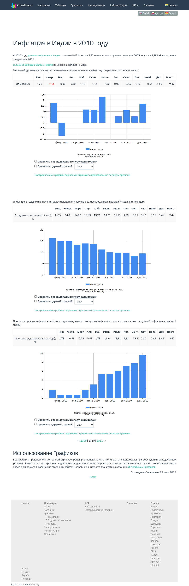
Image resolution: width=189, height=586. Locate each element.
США (153, 551)
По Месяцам (53, 516)
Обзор (47, 506)
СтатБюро (21, 5)
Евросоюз (155, 527)
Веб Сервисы (92, 506)
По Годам (51, 523)
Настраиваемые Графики (99, 509)
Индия (171, 5)
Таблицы (60, 5)
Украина (155, 558)
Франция (155, 561)
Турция (154, 554)
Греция (154, 520)
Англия (154, 506)
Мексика (155, 544)
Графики (77, 5)
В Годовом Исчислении (58, 520)
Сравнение (50, 534)
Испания (155, 534)
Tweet (92, 476)
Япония (154, 564)
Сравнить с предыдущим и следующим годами (67, 161)
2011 (100, 440)
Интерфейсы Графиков (142, 466)
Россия (154, 547)
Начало (26, 503)
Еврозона (155, 523)
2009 (83, 440)
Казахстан (156, 537)
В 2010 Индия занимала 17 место (33, 64)
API (135, 5)
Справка (149, 5)
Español (170, 13)
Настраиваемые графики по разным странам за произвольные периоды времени (82, 174)
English (144, 13)
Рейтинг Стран (118, 5)
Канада (154, 540)
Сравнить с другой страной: (55, 166)
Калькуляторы (96, 5)
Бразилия (155, 513)
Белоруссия (157, 509)
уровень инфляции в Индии (44, 55)
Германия (155, 516)
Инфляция (44, 5)
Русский (157, 13)
